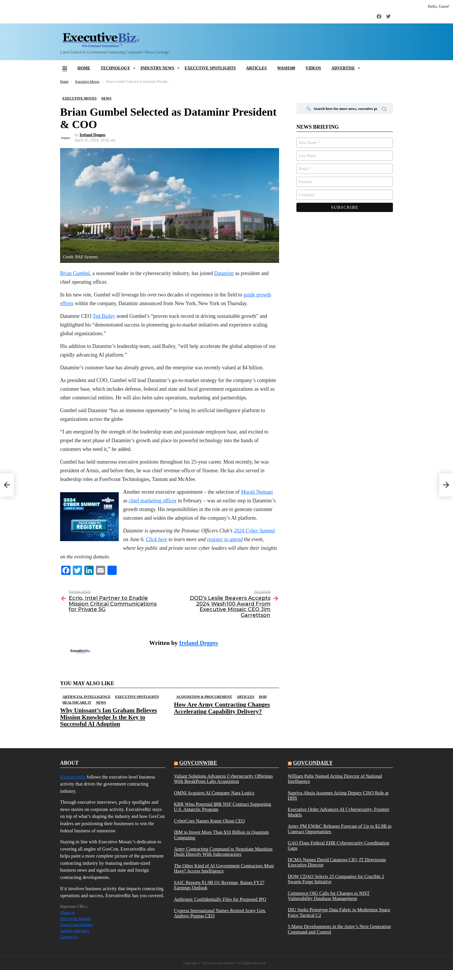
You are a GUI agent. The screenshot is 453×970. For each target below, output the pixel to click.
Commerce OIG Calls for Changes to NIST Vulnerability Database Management (329, 896)
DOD (263, 697)
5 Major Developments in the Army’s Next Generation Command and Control (339, 929)
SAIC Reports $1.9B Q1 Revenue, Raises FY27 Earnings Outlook (219, 885)
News (101, 702)
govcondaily (313, 763)
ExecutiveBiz (73, 777)
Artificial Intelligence (86, 697)
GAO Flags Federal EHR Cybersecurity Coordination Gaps (338, 845)
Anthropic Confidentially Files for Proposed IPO (220, 899)
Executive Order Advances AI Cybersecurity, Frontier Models (338, 812)
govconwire (198, 763)
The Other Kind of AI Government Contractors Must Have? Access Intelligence (224, 868)
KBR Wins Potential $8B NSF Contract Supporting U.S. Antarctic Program (222, 807)
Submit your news (75, 931)
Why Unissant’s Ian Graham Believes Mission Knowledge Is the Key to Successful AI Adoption (108, 717)
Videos (313, 68)
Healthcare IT (76, 702)
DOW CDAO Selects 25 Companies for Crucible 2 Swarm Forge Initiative (336, 879)
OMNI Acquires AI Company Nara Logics (214, 793)
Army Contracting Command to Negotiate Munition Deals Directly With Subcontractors (223, 852)
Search (384, 110)
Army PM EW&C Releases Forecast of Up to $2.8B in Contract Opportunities (339, 829)
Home (83, 68)
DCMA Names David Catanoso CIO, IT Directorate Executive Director (337, 862)
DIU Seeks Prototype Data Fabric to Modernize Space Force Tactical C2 (339, 912)
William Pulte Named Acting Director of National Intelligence (335, 779)
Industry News (157, 68)
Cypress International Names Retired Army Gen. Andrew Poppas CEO (220, 913)
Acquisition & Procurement (204, 697)
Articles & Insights (75, 918)
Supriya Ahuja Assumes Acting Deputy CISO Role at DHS (338, 795)
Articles (256, 68)
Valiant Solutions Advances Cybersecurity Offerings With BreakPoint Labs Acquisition (223, 779)
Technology (115, 68)
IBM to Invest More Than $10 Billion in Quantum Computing (221, 835)
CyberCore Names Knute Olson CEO (209, 821)
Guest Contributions (76, 925)
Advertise (343, 68)
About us (67, 912)
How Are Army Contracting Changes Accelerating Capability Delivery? (222, 708)
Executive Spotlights (210, 68)
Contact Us (69, 937)
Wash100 (286, 68)
